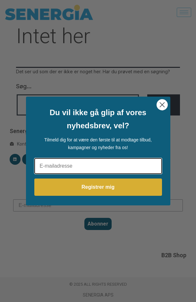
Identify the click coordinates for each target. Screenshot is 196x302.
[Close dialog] (162, 104)
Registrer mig (98, 187)
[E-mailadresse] (98, 166)
